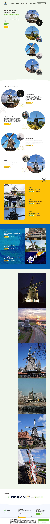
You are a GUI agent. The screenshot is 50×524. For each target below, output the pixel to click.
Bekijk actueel (13, 236)
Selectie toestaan (43, 516)
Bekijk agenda (38, 191)
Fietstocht (6, 27)
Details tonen (40, 522)
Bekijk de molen (29, 102)
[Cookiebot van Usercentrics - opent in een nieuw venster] (5, 522)
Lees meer (32, 191)
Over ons (6, 24)
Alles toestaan (44, 514)
